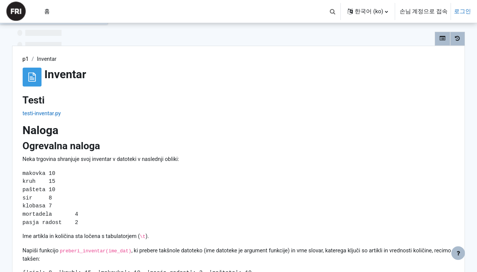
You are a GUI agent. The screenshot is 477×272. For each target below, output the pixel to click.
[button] (332, 11)
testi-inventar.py (152, 114)
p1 (136, 59)
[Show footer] (458, 253)
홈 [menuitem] (47, 11)
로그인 (462, 11)
